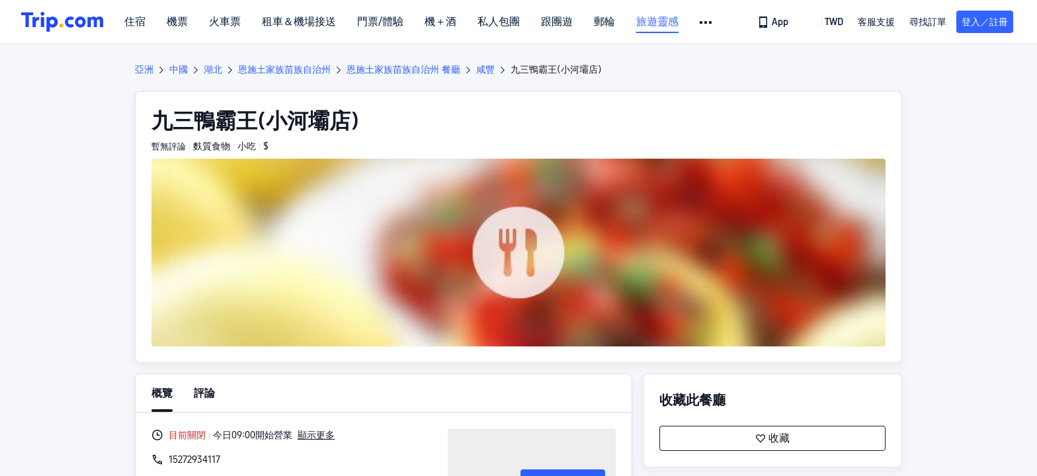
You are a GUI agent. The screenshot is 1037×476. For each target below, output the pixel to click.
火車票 (225, 22)
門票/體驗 (380, 22)
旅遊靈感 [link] (657, 22)
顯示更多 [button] (316, 435)
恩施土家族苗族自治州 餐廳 (403, 69)
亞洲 (144, 69)
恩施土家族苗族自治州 (284, 69)
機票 (177, 22)
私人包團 (498, 22)
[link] (774, 22)
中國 (178, 69)
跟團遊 (557, 22)
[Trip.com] (62, 22)
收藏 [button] (772, 438)
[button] (707, 22)
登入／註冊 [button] (985, 22)
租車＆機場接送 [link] (299, 22)
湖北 (213, 69)
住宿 (134, 22)
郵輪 (604, 22)
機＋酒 (440, 22)
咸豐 (485, 69)
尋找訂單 (927, 22)
